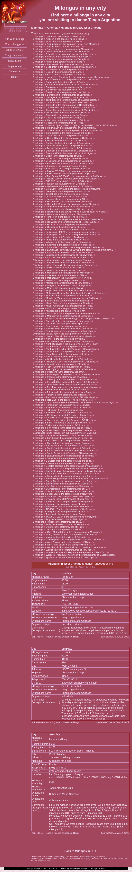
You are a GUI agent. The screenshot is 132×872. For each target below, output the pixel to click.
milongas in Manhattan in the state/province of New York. (65, 278)
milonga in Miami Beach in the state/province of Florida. (64, 303)
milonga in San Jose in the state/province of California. (63, 435)
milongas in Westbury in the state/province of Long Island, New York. (70, 547)
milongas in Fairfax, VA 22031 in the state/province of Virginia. (67, 171)
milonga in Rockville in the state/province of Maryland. (63, 417)
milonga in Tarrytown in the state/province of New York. (63, 506)
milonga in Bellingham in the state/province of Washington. (65, 67)
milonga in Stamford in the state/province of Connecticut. (64, 491)
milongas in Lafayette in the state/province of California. (64, 252)
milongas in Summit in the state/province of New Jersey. (64, 496)
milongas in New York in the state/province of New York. (65, 333)
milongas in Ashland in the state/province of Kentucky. (63, 56)
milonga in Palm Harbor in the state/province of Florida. (64, 367)
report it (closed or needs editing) (62, 636)
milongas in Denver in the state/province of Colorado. (63, 148)
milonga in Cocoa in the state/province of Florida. (61, 122)
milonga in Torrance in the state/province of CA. (60, 514)
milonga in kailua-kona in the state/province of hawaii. (63, 242)
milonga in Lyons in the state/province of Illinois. (60, 270)
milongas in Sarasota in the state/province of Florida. (62, 458)
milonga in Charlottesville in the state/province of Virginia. (65, 107)
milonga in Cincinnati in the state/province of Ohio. (61, 115)
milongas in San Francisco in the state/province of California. (68, 433)
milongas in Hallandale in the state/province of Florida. (63, 201)
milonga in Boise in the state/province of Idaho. (59, 72)
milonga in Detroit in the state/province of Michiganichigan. (65, 150)
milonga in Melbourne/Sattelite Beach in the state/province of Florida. (71, 293)
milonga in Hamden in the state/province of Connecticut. (64, 206)
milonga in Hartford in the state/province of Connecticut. (64, 209)
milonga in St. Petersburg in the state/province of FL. (62, 489)
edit (33, 636)
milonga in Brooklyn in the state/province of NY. (60, 89)
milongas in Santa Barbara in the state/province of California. (66, 450)
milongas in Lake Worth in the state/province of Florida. (64, 257)
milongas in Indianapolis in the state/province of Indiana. (64, 229)
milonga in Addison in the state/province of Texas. (61, 39)
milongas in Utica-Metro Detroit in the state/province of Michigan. (68, 532)
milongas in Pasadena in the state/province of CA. (61, 372)
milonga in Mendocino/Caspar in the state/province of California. (68, 298)
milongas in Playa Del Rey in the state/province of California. (66, 382)
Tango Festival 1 (14, 49)
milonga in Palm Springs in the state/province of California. (65, 369)
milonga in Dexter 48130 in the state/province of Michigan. (65, 153)
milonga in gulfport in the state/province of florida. (61, 196)
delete (40, 636)
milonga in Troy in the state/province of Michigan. (61, 519)
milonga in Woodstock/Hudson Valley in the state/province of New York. (72, 552)
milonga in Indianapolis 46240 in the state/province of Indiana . (67, 234)
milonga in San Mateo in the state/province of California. (64, 440)
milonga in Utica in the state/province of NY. (58, 529)
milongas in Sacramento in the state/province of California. (65, 420)
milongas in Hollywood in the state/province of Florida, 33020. (67, 222)
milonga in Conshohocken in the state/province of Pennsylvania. (68, 130)
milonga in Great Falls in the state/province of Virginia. (63, 194)
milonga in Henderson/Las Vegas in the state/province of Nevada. (69, 219)
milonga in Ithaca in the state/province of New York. (62, 239)
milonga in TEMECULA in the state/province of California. (65, 509)
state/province (81, 33)
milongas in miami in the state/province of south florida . (64, 300)
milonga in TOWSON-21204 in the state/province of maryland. (67, 516)
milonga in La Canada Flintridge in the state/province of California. (69, 247)
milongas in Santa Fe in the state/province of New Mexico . (65, 453)
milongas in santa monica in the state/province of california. (66, 455)
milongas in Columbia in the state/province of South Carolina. (67, 128)
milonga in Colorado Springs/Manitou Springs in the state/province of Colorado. (76, 125)
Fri (90, 567)
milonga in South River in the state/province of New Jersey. (66, 481)
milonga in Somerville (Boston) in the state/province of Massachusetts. (71, 478)
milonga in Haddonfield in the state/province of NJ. (61, 199)
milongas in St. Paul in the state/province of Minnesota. (64, 486)
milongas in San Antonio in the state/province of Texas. (63, 428)
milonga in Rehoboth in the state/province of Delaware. (63, 405)
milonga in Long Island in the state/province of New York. (65, 262)
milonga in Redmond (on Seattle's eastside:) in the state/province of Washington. (76, 402)
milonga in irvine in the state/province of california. (61, 237)
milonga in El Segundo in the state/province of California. (65, 161)
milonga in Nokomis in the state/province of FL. (60, 36)
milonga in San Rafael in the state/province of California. (64, 445)
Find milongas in (14, 44)
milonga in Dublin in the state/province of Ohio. (59, 156)
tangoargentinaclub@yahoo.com (79, 682)
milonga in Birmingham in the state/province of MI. (61, 69)
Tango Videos (14, 66)
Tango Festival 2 (14, 55)
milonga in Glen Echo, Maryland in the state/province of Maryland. (69, 189)
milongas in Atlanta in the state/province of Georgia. (62, 59)
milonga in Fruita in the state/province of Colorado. (61, 183)
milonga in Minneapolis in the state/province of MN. (62, 311)
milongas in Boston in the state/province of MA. (60, 74)
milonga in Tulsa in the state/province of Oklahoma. (62, 524)
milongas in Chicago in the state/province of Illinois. (63, 112)
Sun (67, 567)
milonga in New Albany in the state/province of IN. (61, 326)
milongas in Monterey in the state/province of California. (64, 316)
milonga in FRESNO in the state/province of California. (63, 181)
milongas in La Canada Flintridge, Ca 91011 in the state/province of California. (75, 250)
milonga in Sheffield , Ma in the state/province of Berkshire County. (69, 471)
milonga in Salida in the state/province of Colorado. (62, 425)
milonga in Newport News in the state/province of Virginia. (65, 336)
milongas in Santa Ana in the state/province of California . (65, 448)
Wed (81, 567)
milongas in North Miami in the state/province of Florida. (64, 341)
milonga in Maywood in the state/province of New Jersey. (65, 290)
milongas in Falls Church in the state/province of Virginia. (65, 173)
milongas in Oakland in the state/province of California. (63, 359)
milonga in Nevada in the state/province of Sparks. (61, 323)
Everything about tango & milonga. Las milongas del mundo (83, 868)
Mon (72, 567)
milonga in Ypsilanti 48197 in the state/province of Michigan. (66, 557)
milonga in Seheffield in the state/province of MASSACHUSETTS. (69, 468)
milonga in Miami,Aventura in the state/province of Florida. (65, 306)
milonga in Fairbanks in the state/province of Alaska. (62, 168)
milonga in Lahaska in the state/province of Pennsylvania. (65, 255)
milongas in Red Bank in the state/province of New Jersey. (65, 400)
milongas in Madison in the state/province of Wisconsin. (64, 272)
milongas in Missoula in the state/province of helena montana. (67, 313)
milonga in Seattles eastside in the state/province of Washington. (68, 466)
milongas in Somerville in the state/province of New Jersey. (66, 476)
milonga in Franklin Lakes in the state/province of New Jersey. (67, 178)
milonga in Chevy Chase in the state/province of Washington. (67, 110)
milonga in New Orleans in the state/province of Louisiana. (65, 331)
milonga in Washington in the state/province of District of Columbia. (70, 539)
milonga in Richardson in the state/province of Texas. (62, 407)
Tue (76, 567)
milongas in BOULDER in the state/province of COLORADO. (66, 79)
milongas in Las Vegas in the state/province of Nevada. (65, 260)
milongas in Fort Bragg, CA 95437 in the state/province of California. (70, 176)
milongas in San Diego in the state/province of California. (66, 430)
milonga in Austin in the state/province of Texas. (60, 61)
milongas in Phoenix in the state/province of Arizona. (62, 377)
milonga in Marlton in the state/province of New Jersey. (63, 283)
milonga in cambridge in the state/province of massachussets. (67, 100)
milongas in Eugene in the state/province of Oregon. (62, 166)
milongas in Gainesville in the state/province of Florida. (63, 186)
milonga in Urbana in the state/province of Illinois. (61, 527)
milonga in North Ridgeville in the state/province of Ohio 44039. (68, 344)
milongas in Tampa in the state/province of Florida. (61, 504)
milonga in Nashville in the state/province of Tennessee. (64, 321)
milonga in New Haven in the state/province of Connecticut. (66, 328)
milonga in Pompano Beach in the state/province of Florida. (66, 384)
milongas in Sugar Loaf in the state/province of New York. (65, 494)
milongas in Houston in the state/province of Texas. (62, 227)
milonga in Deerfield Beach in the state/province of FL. (63, 145)
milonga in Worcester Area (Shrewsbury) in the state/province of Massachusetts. (76, 555)
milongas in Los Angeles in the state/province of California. (67, 265)
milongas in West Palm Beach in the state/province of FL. (65, 544)
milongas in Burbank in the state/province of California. (63, 95)
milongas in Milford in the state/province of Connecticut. (64, 308)
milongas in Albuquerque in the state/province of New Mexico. (67, 44)
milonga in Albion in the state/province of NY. (58, 41)
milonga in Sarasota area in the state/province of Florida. (64, 461)
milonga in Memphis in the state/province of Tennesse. (63, 295)
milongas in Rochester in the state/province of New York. (64, 415)
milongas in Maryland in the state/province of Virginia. (63, 285)
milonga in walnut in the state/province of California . (62, 537)
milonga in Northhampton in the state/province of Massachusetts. (69, 349)
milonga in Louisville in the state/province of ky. (60, 267)
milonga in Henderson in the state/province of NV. (61, 217)
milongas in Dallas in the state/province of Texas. (61, 140)
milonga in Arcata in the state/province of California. (62, 51)
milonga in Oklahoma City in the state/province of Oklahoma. (66, 361)
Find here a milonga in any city (80, 15)
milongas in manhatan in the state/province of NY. (61, 275)
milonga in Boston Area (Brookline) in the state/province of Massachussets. (74, 77)
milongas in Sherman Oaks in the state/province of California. (67, 473)
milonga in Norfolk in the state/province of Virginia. (61, 339)
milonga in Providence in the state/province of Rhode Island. (66, 397)
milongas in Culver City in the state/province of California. (65, 138)
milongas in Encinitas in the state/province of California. (64, 163)
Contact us (14, 71)
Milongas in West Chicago (64, 563)
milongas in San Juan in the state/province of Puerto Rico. (65, 438)
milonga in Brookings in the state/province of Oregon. (63, 87)
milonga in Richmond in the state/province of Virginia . (63, 412)
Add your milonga (14, 38)
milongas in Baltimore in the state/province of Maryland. (64, 64)
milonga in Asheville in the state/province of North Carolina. (66, 54)
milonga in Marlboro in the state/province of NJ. (60, 280)
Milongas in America (44, 27)
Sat (93, 567)
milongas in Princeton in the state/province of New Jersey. (65, 392)
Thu (86, 567)
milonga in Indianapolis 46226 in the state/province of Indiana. (67, 232)
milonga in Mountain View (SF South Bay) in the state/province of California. (74, 318)
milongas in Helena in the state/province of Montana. (62, 214)
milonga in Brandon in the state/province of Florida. (62, 82)
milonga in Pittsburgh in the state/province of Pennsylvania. (66, 379)
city (66, 33)
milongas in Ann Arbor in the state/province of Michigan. (64, 49)
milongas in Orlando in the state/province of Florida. (62, 364)
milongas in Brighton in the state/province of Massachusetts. (66, 84)
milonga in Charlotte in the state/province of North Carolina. (66, 105)
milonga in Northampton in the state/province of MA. (62, 346)
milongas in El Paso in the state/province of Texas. (61, 158)
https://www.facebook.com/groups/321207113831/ (89, 610)
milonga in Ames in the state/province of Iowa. (59, 46)
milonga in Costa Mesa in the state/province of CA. (61, 135)
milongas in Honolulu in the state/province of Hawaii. (62, 224)
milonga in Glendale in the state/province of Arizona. (62, 191)
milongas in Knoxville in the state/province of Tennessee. (64, 245)
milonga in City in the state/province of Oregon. (60, 117)
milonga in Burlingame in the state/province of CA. (61, 97)
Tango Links (14, 60)
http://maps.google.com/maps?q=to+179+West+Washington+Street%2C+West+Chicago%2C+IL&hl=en (89, 775)
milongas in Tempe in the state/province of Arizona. (62, 511)
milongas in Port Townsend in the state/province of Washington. (68, 387)
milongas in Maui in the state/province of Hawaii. (60, 288)
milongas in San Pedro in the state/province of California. (65, 443)
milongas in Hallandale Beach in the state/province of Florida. (67, 204)
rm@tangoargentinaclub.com (77, 607)
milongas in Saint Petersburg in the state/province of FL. (64, 422)
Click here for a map (72, 597)
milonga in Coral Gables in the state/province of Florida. (64, 133)
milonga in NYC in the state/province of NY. (58, 356)
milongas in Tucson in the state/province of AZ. (59, 522)
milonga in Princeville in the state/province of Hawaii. (62, 394)
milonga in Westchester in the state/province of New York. (65, 550)
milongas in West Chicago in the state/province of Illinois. (65, 542)
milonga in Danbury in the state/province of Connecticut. (64, 143)
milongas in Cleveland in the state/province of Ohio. (62, 120)
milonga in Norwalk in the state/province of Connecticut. (64, 351)
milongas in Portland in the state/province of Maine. (62, 389)
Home (14, 76)
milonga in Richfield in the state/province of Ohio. (61, 410)
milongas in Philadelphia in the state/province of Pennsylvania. (67, 374)
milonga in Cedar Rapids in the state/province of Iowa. (63, 102)
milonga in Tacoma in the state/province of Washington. (64, 501)
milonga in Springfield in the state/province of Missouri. (63, 483)
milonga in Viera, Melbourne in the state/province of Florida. (66, 534)
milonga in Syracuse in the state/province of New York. (63, 499)
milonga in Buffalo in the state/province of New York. (62, 92)
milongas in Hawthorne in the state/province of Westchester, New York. (71, 211)
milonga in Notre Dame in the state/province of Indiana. (64, 354)
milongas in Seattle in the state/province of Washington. (64, 463)
